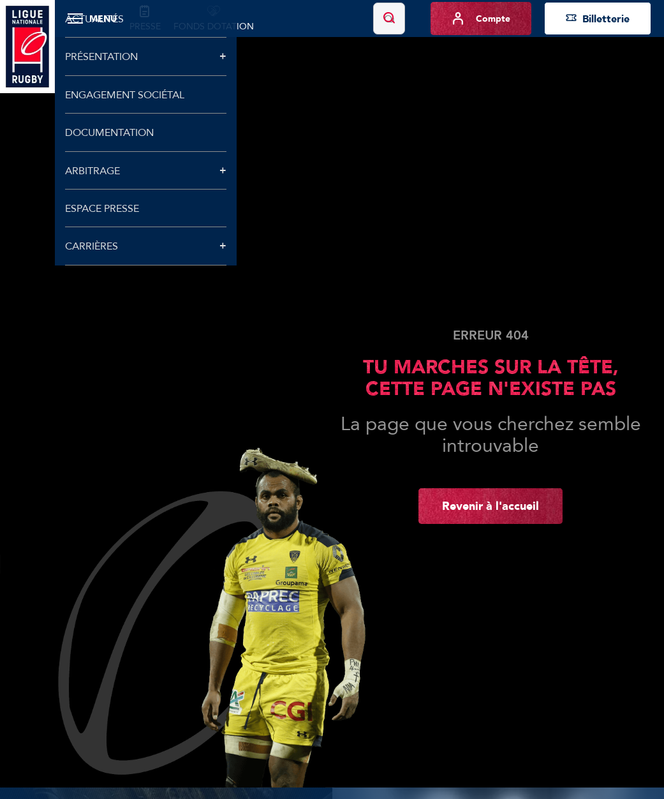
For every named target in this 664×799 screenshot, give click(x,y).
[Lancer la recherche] (389, 18)
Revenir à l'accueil (490, 505)
